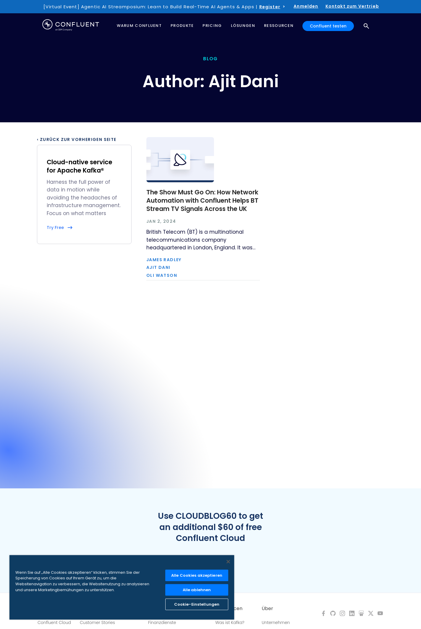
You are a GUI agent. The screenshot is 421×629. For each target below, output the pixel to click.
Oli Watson (161, 275)
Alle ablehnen (197, 590)
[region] (121, 587)
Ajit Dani (158, 267)
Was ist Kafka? (229, 622)
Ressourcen (228, 608)
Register (269, 7)
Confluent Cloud (54, 622)
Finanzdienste (162, 622)
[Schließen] (228, 561)
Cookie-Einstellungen (197, 604)
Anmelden (306, 6)
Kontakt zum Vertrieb (352, 6)
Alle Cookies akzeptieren (196, 575)
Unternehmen (276, 622)
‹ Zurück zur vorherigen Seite (76, 139)
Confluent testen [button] (328, 26)
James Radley (164, 259)
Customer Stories (97, 622)
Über (267, 608)
